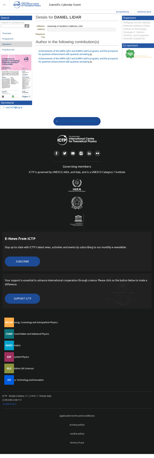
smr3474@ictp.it (14, 107)
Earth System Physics (18, 357)
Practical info (8, 49)
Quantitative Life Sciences (21, 368)
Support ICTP (22, 298)
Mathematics (14, 345)
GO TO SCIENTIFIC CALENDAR (78, 121)
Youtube (73, 153)
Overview (6, 33)
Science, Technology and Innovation (26, 380)
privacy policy (77, 424)
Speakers (6, 44)
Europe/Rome (122, 12)
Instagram (81, 153)
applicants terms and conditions (77, 415)
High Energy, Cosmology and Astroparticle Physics (33, 322)
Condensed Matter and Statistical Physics (28, 334)
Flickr (97, 153)
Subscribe (22, 261)
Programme (7, 39)
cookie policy (77, 433)
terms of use (77, 442)
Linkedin (89, 153)
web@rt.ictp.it (9, 404)
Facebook (56, 153)
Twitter (65, 153)
